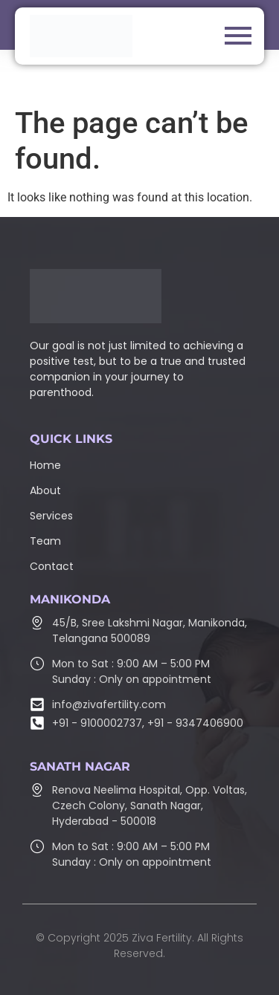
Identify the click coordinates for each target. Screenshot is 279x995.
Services (51, 515)
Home (45, 465)
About (45, 490)
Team (45, 541)
